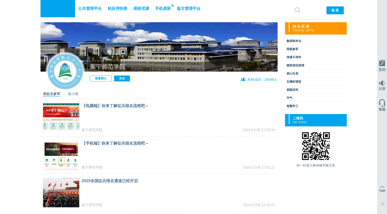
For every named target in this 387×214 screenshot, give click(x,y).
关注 (122, 78)
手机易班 (164, 7)
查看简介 (101, 78)
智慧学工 (292, 106)
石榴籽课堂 (293, 81)
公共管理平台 (90, 8)
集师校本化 (293, 41)
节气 (289, 98)
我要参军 (292, 49)
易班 (58, 8)
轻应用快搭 (117, 8)
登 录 (335, 10)
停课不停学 (293, 57)
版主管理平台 (189, 8)
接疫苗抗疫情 (295, 65)
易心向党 (292, 73)
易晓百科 (292, 90)
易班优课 (141, 8)
